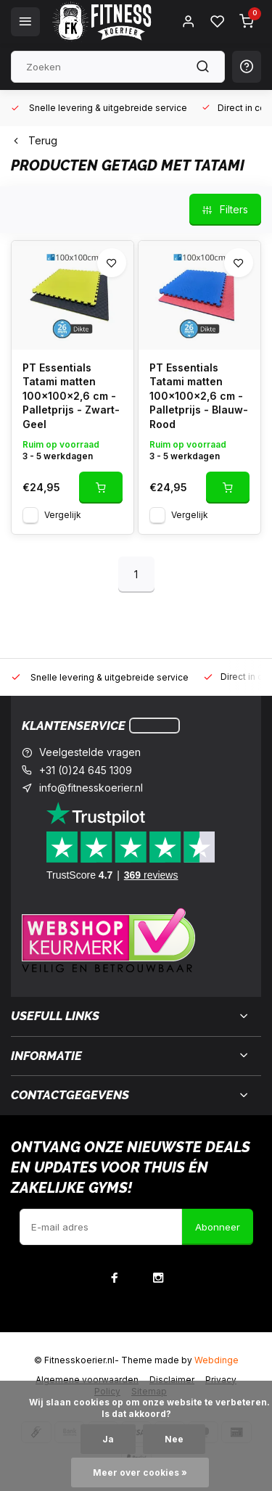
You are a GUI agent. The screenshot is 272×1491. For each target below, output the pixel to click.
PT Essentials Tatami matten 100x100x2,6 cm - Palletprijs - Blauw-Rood (198, 395)
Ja (108, 1439)
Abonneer (217, 1227)
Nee (174, 1439)
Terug (34, 140)
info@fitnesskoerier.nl (91, 787)
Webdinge (216, 1360)
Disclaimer (171, 1379)
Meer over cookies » (140, 1472)
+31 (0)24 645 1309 (85, 770)
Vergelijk (62, 514)
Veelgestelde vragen (90, 752)
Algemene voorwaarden (87, 1379)
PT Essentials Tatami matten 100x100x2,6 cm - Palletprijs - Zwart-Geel (71, 395)
